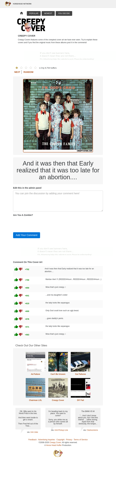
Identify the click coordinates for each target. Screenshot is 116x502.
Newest (48, 13)
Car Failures (80, 374)
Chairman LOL (35, 400)
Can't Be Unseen (58, 374)
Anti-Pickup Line (61, 430)
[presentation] (36, 224)
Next (17, 72)
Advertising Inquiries (46, 440)
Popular (33, 13)
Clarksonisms (92, 430)
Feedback (32, 440)
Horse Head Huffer (54, 445)
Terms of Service (81, 440)
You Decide (64, 13)
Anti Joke (34, 432)
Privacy (69, 440)
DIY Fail (80, 400)
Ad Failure (35, 374)
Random (28, 72)
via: (28, 432)
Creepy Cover (58, 400)
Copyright (60, 440)
